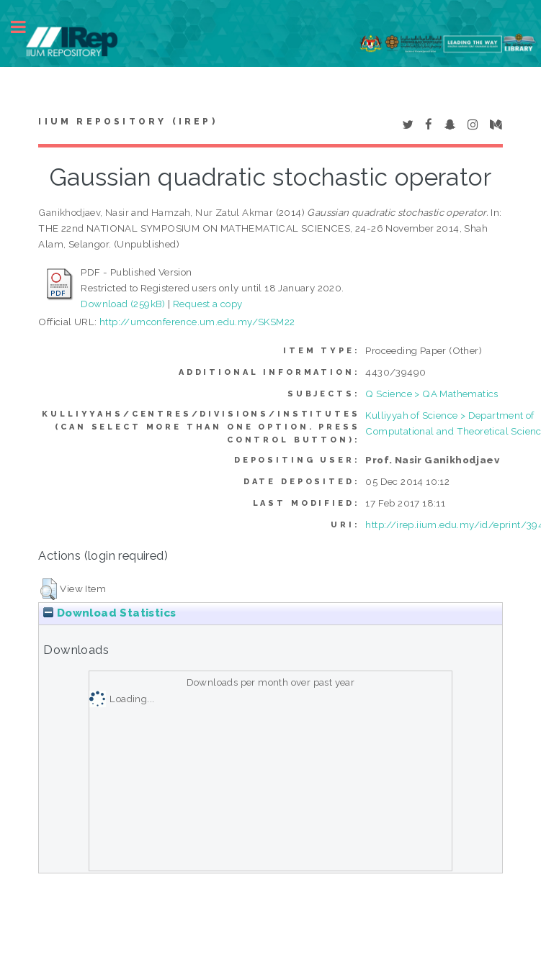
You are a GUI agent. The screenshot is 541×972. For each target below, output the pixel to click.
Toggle (26, 27)
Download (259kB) (123, 303)
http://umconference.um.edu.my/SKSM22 (197, 321)
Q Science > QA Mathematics (431, 393)
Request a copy (208, 303)
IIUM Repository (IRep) (127, 122)
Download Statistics (109, 613)
